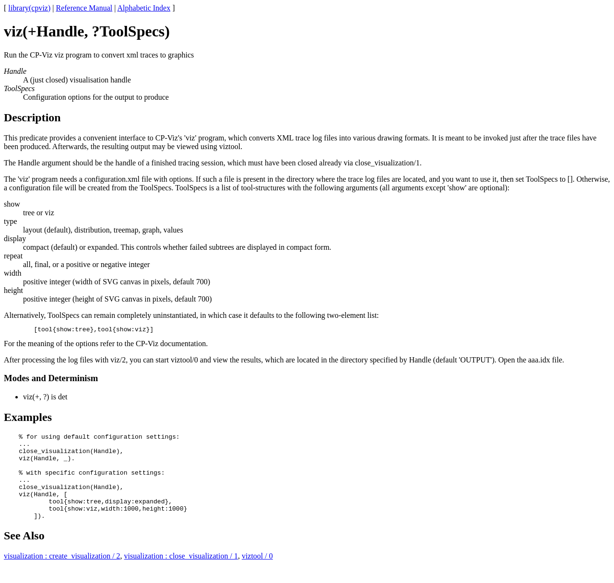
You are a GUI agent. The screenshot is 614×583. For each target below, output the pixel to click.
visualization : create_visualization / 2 (62, 575)
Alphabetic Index (144, 8)
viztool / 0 (257, 575)
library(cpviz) (29, 8)
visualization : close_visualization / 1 (181, 575)
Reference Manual (84, 8)
